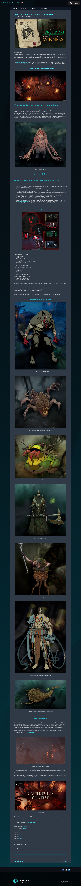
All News (14, 8)
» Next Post (63, 861)
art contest (20, 851)
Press (13, 2)
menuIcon (2, 2)
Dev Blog (23, 8)
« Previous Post (19, 861)
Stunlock (7, 2)
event (31, 851)
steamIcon (74, 3)
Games (18, 2)
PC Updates (33, 8)
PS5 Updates (43, 8)
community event (25, 851)
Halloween (34, 851)
